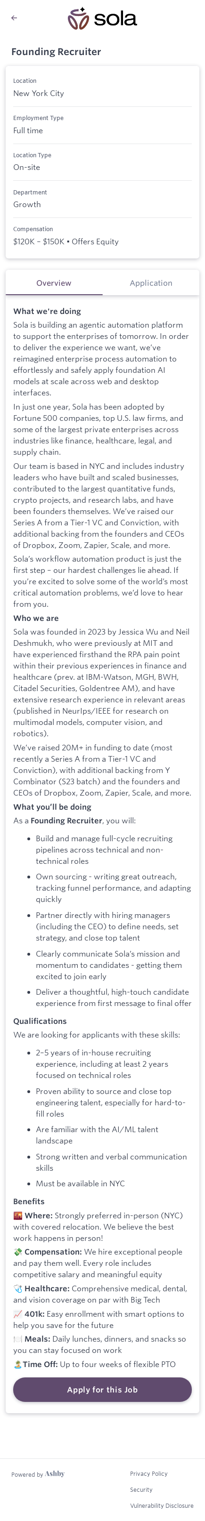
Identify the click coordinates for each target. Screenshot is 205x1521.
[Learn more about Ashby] (38, 1474)
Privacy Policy (149, 1473)
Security (141, 1489)
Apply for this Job (102, 1389)
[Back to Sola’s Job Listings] (14, 18)
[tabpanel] (102, 854)
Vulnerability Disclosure (162, 1505)
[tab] (54, 282)
